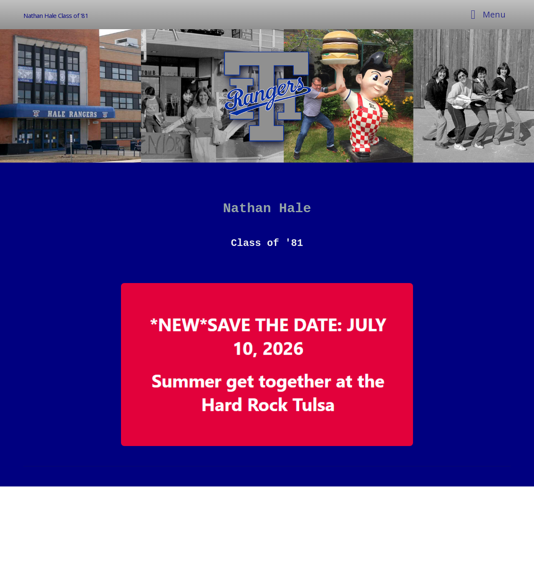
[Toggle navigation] (486, 15)
